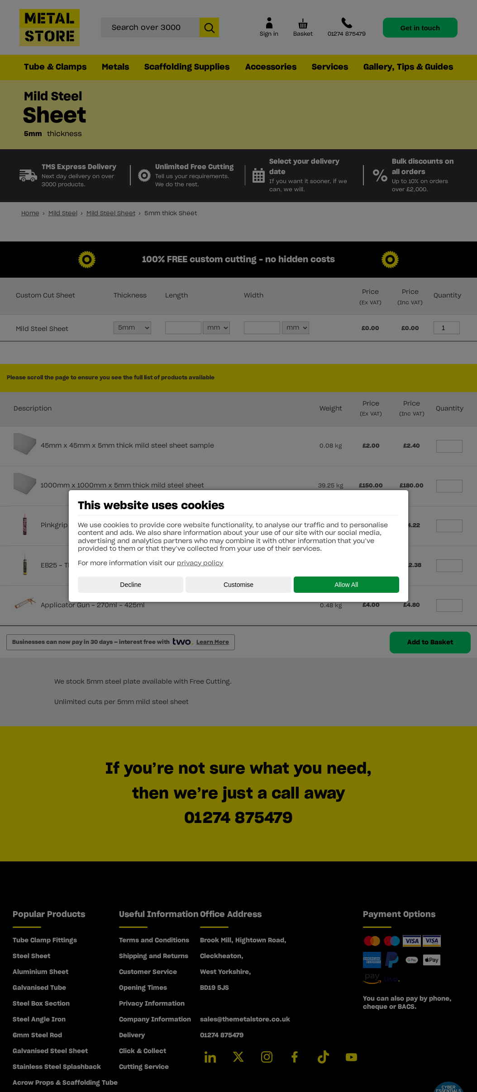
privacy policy (200, 563)
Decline (130, 584)
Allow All (346, 584)
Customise (238, 584)
